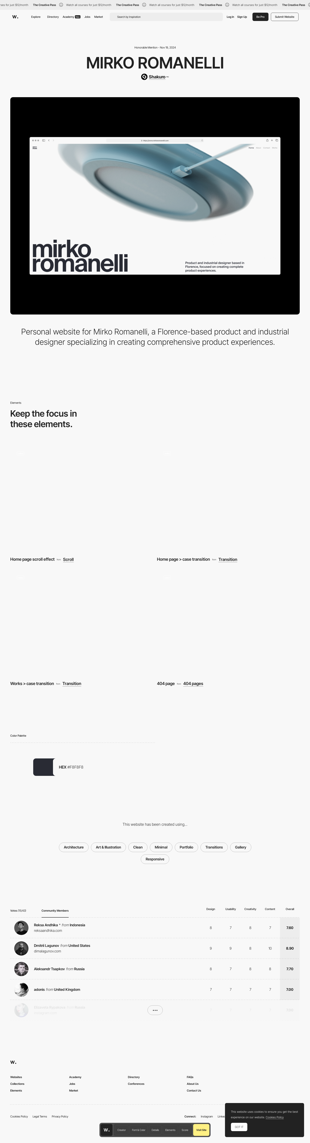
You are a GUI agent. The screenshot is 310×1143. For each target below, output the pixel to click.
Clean (138, 847)
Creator (121, 1130)
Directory (53, 16)
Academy (71, 16)
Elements (170, 1130)
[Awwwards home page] (106, 1130)
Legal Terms (40, 1116)
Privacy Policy (60, 1116)
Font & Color (138, 1130)
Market (98, 16)
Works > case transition (32, 683)
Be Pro (260, 16)
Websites (16, 1077)
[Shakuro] (155, 77)
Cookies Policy (19, 1116)
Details (155, 1130)
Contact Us (194, 1090)
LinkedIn (223, 1116)
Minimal (161, 847)
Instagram (207, 1116)
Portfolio (186, 847)
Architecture (74, 847)
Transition (227, 559)
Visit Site (201, 1130)
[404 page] (228, 622)
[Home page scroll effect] (81, 498)
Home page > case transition (183, 559)
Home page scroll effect (32, 559)
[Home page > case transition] (228, 498)
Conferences (136, 1083)
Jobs (87, 16)
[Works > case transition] (81, 622)
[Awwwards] (15, 16)
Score (185, 1130)
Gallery (240, 847)
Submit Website (284, 16)
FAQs (190, 1077)
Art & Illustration (108, 847)
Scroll (68, 559)
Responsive (155, 859)
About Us (192, 1083)
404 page (166, 683)
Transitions (214, 847)
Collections (17, 1083)
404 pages (193, 683)
